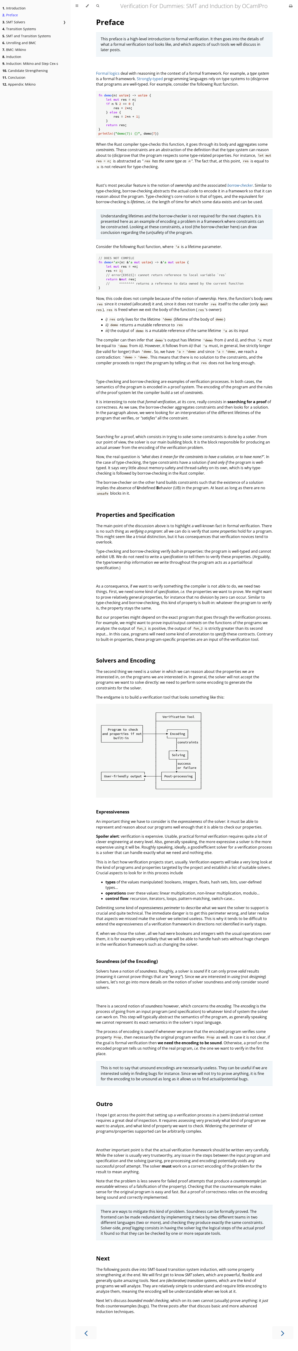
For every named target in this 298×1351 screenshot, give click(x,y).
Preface (10, 15)
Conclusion (13, 77)
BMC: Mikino (14, 49)
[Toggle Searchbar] (98, 6)
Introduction (14, 8)
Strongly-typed (150, 78)
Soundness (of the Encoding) (127, 961)
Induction (11, 56)
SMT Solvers (13, 22)
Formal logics (108, 73)
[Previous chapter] (86, 1332)
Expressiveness (112, 812)
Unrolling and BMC (19, 43)
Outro (104, 1104)
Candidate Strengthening (25, 70)
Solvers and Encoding (125, 660)
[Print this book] (290, 5)
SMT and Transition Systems (26, 36)
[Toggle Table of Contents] (77, 6)
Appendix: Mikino (19, 84)
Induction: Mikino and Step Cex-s (30, 63)
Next (103, 1258)
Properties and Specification (135, 514)
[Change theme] (87, 6)
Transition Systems (19, 29)
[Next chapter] (282, 1332)
